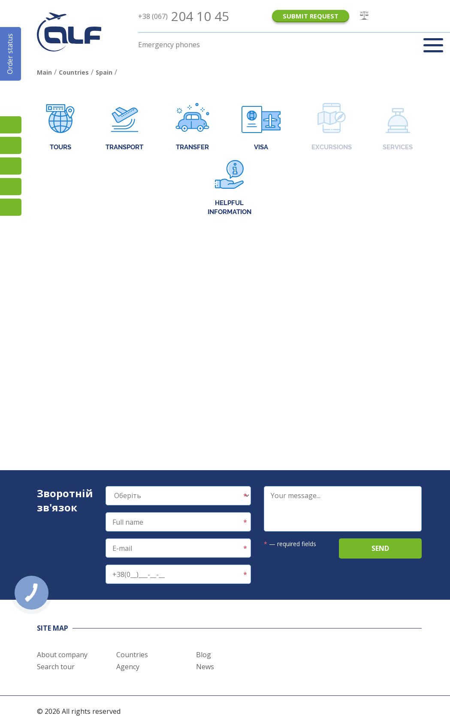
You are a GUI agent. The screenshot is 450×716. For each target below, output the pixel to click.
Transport (124, 127)
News (205, 666)
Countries (132, 654)
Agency (127, 666)
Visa (261, 127)
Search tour (56, 666)
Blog (203, 654)
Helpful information (229, 188)
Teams (10, 186)
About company (62, 654)
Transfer (192, 127)
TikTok (10, 124)
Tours (60, 127)
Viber (10, 166)
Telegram (10, 207)
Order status (10, 53)
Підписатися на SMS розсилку (10, 145)
